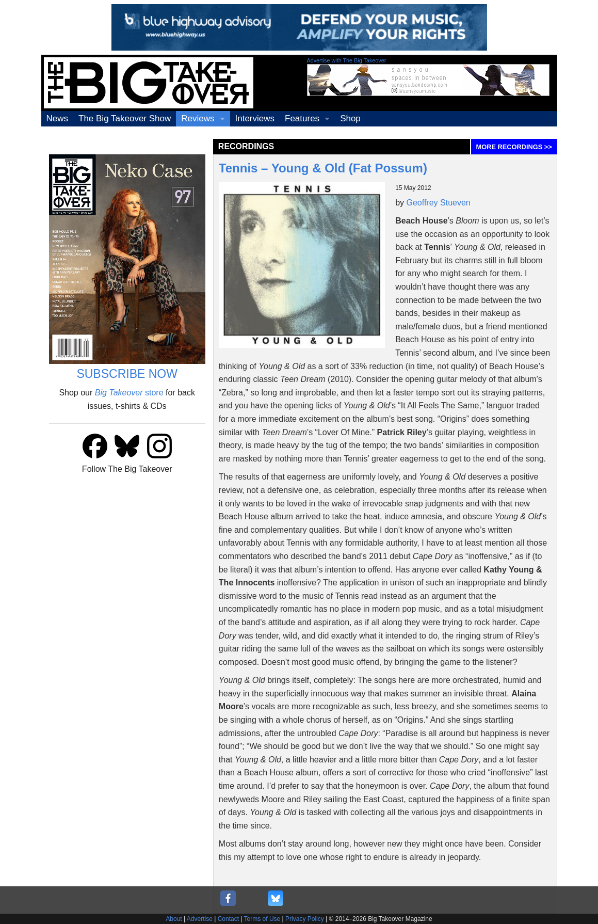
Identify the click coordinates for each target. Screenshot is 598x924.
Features (302, 118)
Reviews (197, 118)
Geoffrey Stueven (439, 202)
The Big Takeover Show (124, 118)
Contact (228, 918)
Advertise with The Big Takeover (346, 60)
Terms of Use (262, 918)
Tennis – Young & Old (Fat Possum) (323, 168)
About (174, 918)
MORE (514, 147)
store (129, 392)
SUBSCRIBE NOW (126, 373)
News (57, 118)
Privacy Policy (304, 918)
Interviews (255, 118)
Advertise (200, 918)
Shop (350, 118)
